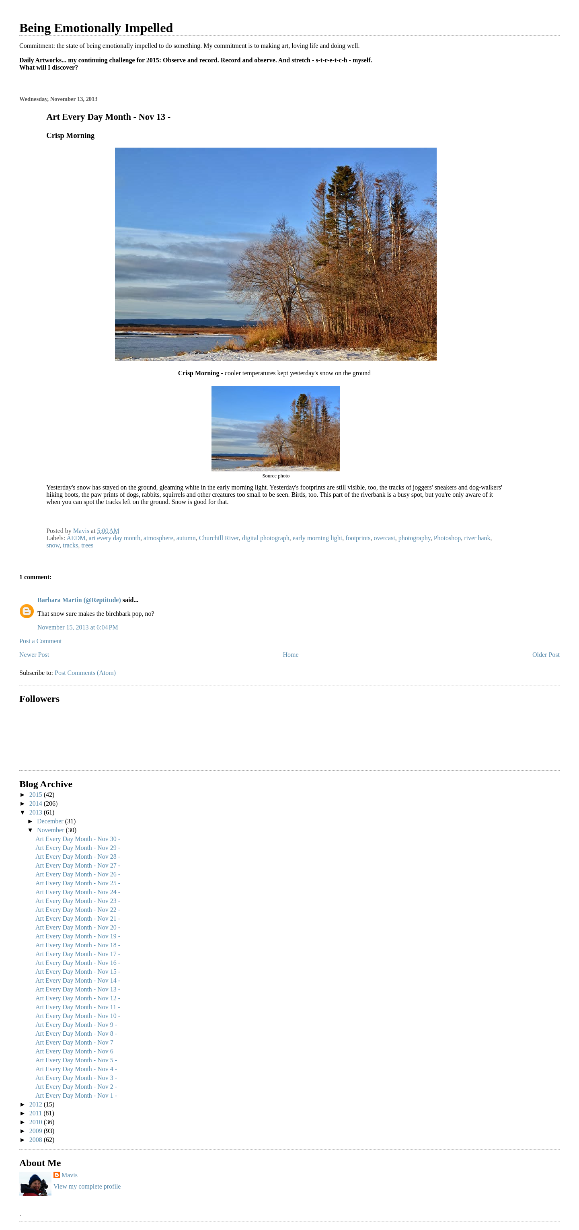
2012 (36, 1104)
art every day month (114, 538)
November (51, 830)
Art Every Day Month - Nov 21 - (77, 918)
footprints (357, 538)
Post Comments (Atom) (85, 672)
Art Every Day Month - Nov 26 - (77, 874)
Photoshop (447, 538)
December (51, 821)
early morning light (318, 538)
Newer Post (34, 654)
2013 (36, 812)
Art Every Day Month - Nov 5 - (76, 1060)
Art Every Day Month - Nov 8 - (76, 1033)
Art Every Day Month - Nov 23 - (77, 900)
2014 (36, 803)
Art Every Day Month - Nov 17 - (77, 953)
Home (291, 654)
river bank (477, 538)
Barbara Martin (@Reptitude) (79, 599)
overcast (384, 538)
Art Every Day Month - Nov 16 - (77, 962)
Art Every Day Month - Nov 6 (74, 1051)
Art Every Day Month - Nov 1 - (76, 1095)
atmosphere (158, 538)
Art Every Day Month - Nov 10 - (77, 1015)
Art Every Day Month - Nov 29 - (77, 847)
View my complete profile (87, 1186)
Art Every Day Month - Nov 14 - (77, 980)
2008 (36, 1139)
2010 (36, 1122)
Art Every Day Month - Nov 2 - (76, 1086)
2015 (36, 794)
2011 (36, 1113)
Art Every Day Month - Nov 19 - (77, 936)
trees (87, 545)
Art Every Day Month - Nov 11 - (77, 1007)
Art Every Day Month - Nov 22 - (77, 909)
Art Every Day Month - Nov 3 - (76, 1077)
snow (53, 545)
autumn (186, 538)
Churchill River (219, 538)
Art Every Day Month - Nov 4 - (76, 1068)
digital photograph (266, 538)
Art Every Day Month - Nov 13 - (77, 989)
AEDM (75, 538)
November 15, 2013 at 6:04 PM (77, 627)
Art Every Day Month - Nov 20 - (77, 927)
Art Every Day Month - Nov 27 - (77, 865)
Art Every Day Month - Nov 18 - (77, 945)
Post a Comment (40, 641)
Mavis (70, 1175)
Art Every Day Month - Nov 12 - (77, 998)
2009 (36, 1130)
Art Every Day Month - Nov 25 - (77, 883)
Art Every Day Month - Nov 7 (74, 1042)
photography (414, 538)
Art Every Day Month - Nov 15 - (77, 971)
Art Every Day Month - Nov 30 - (77, 838)
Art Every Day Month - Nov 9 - (76, 1024)
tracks (70, 545)
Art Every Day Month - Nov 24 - (77, 892)
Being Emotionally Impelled (96, 28)
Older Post (546, 654)
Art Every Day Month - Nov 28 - (77, 856)
